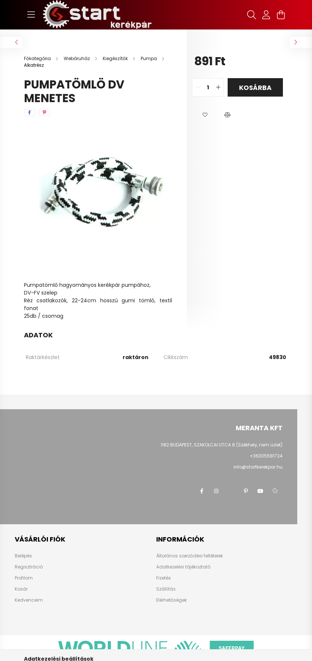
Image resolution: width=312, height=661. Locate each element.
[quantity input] (208, 87)
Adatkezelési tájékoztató (183, 567)
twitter (231, 491)
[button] (205, 115)
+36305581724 (266, 456)
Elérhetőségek (171, 600)
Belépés (23, 556)
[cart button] (281, 14)
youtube (260, 491)
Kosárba (255, 87)
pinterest (245, 491)
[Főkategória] (38, 58)
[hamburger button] (31, 14)
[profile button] (266, 14)
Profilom (24, 578)
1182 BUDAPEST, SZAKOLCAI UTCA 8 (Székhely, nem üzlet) (222, 445)
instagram (216, 491)
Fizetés (163, 578)
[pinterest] (44, 112)
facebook (201, 491)
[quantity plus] (218, 87)
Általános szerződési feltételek (189, 556)
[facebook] (29, 112)
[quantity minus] (197, 87)
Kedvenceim (29, 600)
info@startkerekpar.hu (258, 467)
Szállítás (166, 589)
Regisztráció (29, 567)
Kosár (21, 589)
